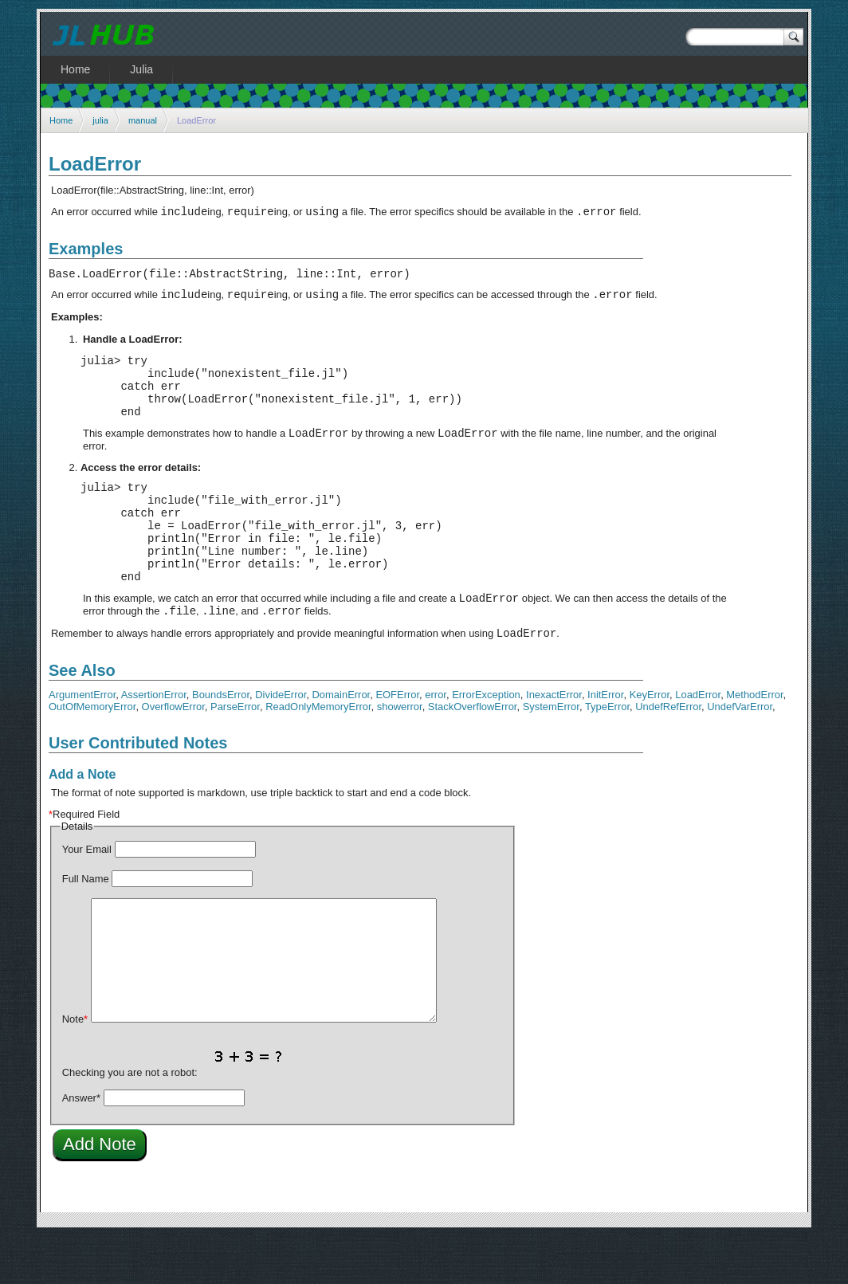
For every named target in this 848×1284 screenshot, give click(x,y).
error (435, 742)
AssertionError (153, 742)
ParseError (235, 754)
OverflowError (173, 754)
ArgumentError (82, 742)
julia (100, 120)
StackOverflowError (472, 754)
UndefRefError (668, 754)
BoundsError (220, 742)
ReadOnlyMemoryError (318, 754)
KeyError (649, 742)
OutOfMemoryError (92, 754)
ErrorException (486, 742)
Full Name (85, 927)
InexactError (554, 742)
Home (61, 120)
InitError (605, 742)
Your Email (87, 897)
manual (142, 120)
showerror (399, 754)
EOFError (397, 742)
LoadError (697, 742)
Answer (81, 1146)
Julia (141, 69)
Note (75, 1067)
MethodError (754, 742)
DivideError (280, 742)
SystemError (551, 754)
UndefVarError (739, 754)
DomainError (341, 742)
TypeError (607, 754)
